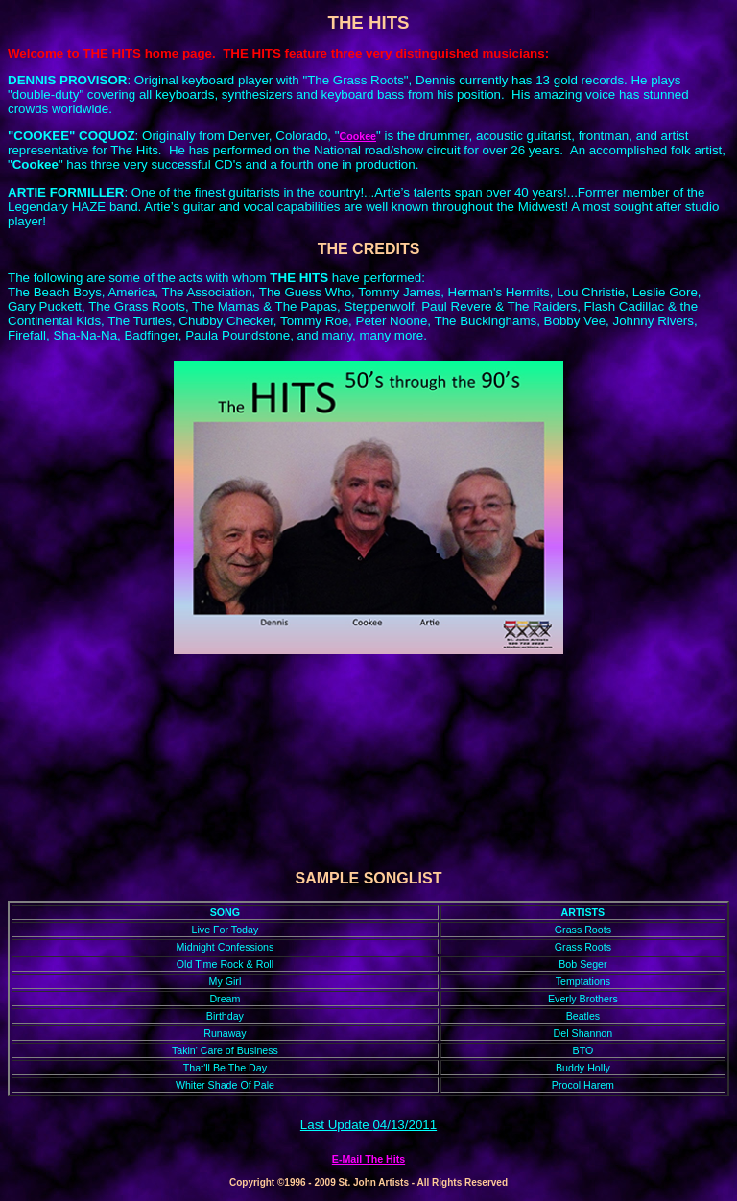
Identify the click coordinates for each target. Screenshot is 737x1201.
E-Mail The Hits (368, 1159)
